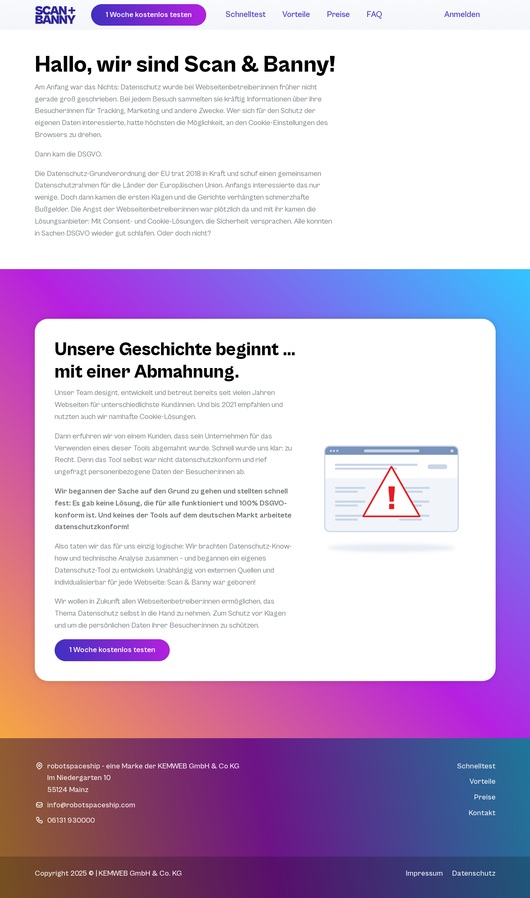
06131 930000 (71, 820)
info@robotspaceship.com (91, 805)
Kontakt (482, 813)
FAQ (374, 14)
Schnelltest (246, 14)
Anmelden (462, 14)
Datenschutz (474, 873)
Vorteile (296, 14)
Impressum (424, 873)
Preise (338, 14)
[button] (148, 15)
